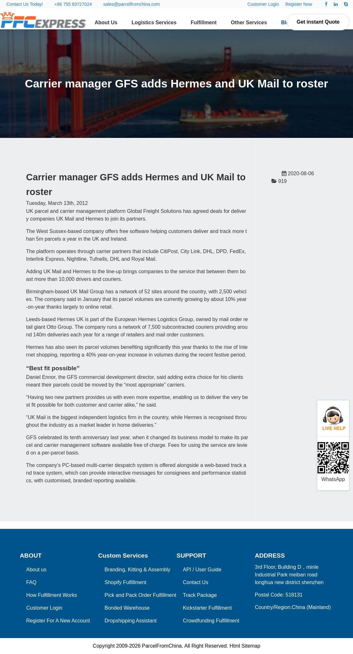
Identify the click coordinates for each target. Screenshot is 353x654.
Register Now (298, 4)
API (187, 569)
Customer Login (263, 4)
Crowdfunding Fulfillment (211, 620)
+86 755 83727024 (73, 4)
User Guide (208, 569)
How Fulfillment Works (51, 595)
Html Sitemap (245, 646)
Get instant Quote (318, 22)
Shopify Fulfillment (125, 582)
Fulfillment (204, 22)
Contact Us (195, 582)
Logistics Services (154, 22)
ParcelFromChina (162, 646)
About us (36, 569)
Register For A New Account (58, 620)
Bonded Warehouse (127, 608)
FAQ (31, 582)
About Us (106, 22)
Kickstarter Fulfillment (207, 608)
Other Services (249, 22)
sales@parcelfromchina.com (131, 4)
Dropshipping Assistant (131, 620)
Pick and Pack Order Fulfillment (140, 595)
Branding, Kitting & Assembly (137, 569)
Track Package (200, 595)
